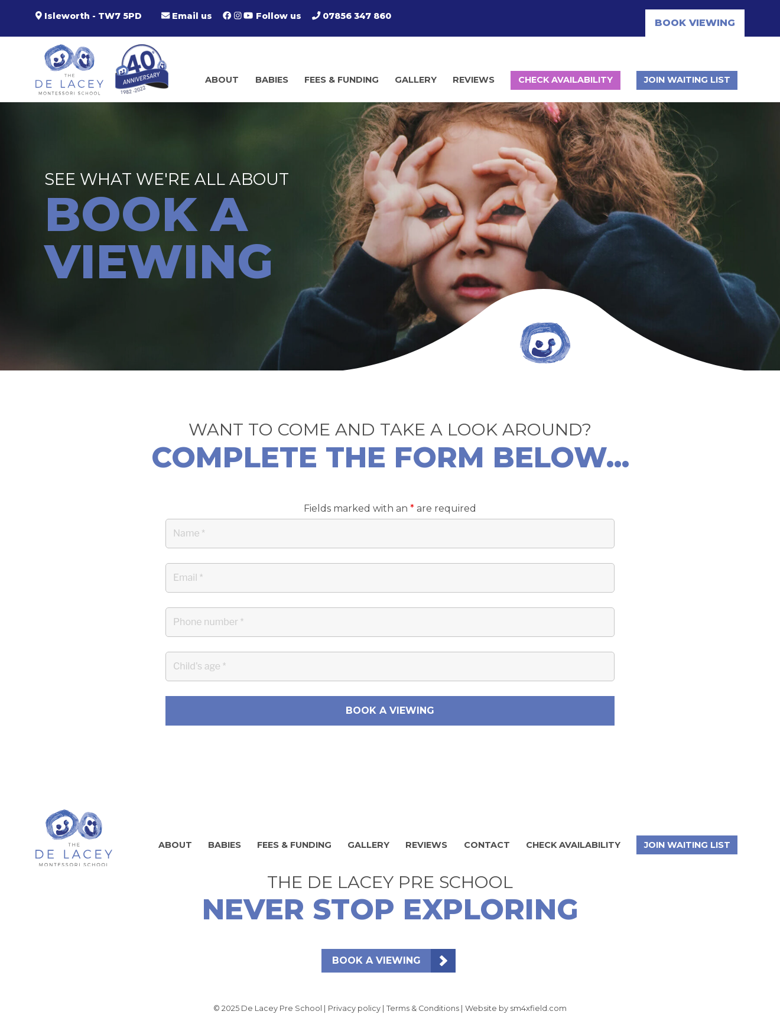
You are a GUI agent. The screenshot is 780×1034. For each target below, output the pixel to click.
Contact (487, 845)
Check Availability (565, 79)
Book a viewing (376, 960)
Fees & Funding (341, 79)
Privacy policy (354, 1008)
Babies (271, 79)
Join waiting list (687, 79)
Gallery (416, 79)
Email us (186, 16)
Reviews (474, 79)
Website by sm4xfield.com (516, 1008)
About (222, 79)
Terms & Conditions (422, 1008)
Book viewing (695, 22)
